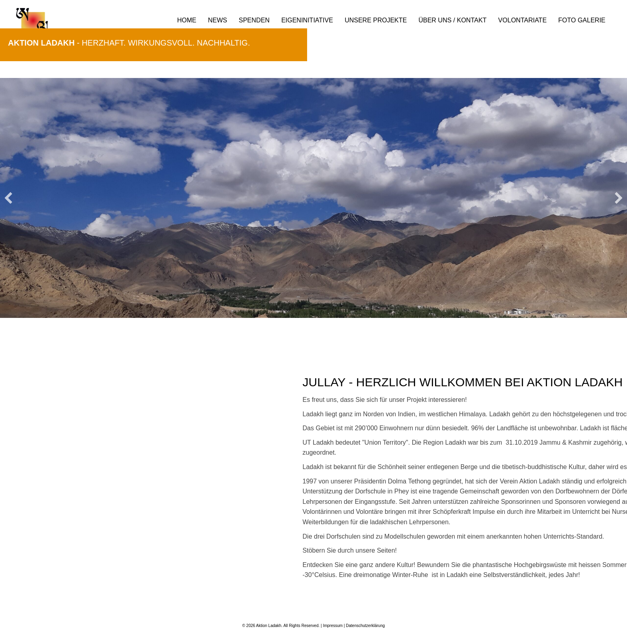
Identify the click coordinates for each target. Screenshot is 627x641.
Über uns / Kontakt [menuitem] (452, 20)
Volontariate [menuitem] (522, 20)
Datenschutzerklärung (365, 625)
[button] (8, 198)
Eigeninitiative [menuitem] (307, 20)
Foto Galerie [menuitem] (581, 20)
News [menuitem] (217, 20)
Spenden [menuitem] (254, 20)
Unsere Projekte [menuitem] (376, 20)
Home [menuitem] (186, 20)
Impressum (332, 625)
